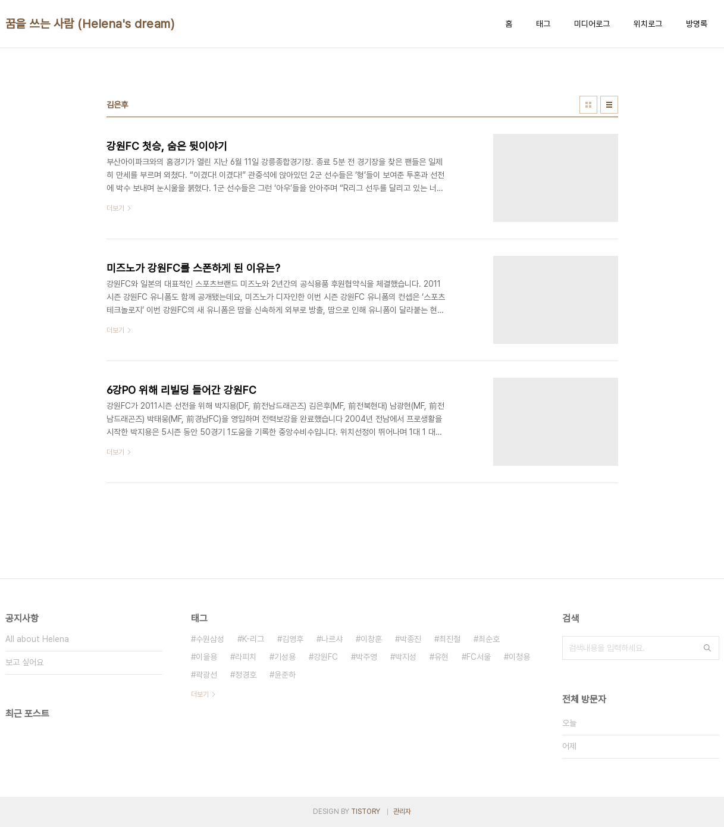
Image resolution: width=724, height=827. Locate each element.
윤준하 (285, 674)
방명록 (696, 24)
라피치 (245, 657)
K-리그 (253, 639)
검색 (707, 648)
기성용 (285, 657)
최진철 (449, 639)
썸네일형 (588, 105)
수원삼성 (210, 639)
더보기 (200, 694)
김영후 (292, 639)
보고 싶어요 (24, 662)
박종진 (410, 639)
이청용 (519, 657)
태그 (543, 24)
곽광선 (206, 674)
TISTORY (365, 811)
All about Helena (37, 639)
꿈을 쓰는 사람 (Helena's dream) (90, 24)
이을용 (206, 657)
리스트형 (609, 105)
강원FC (326, 657)
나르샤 (332, 639)
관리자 (402, 811)
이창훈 (371, 639)
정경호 (245, 674)
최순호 (489, 639)
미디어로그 (592, 24)
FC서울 (478, 657)
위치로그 (648, 24)
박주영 (366, 657)
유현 (441, 657)
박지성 (405, 657)
